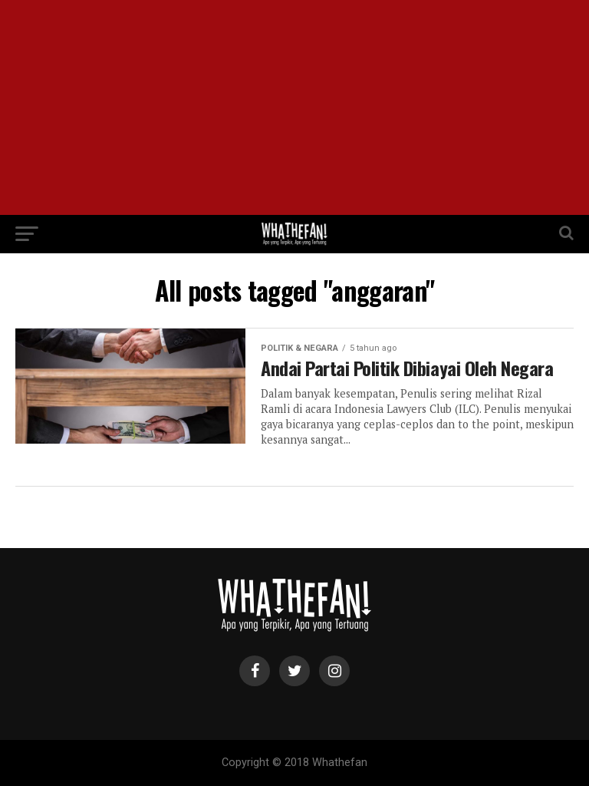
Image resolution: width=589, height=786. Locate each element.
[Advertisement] (294, 107)
